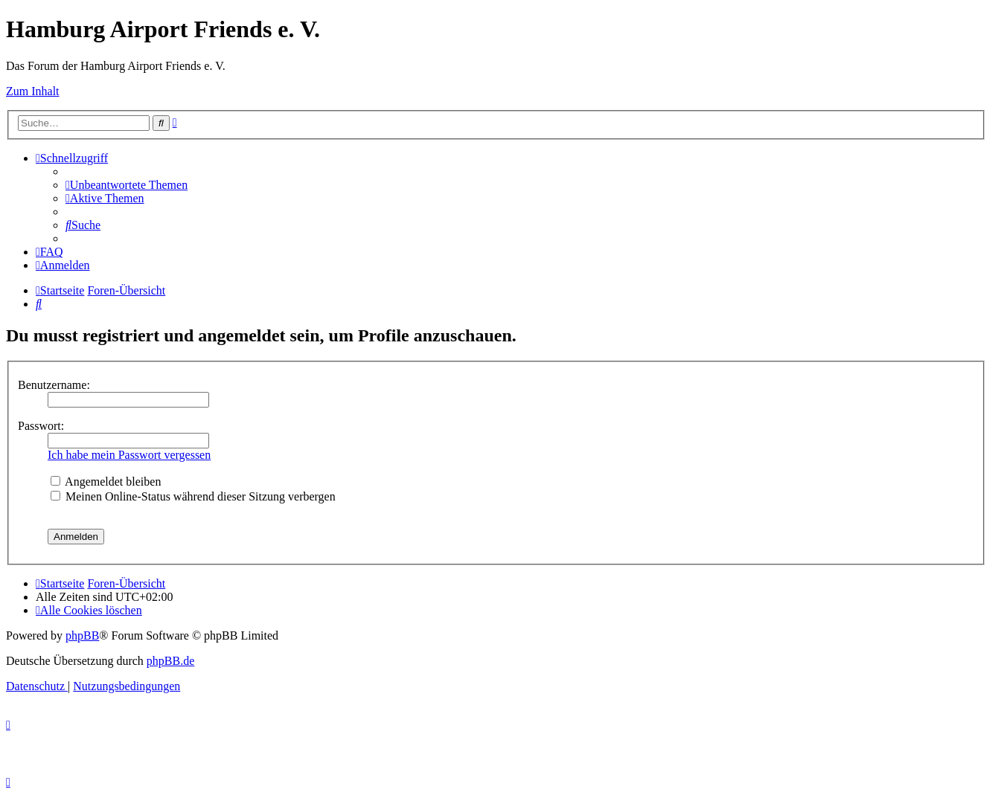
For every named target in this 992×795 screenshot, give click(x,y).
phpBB (82, 635)
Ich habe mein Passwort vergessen (129, 454)
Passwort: (41, 425)
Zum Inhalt (33, 91)
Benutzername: (54, 385)
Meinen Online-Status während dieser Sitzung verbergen (193, 496)
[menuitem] (126, 184)
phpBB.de (170, 660)
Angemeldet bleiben (106, 481)
